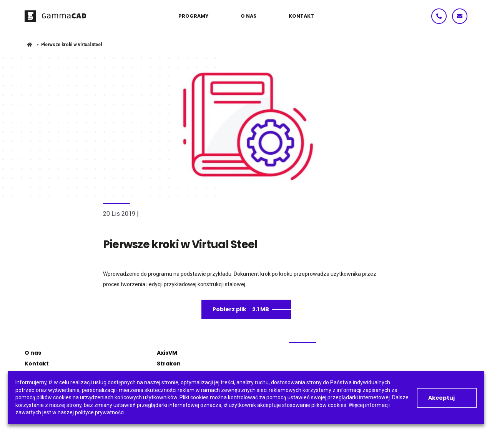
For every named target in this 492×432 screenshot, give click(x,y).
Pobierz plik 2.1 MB (241, 309)
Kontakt (37, 363)
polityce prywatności (100, 412)
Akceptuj (441, 398)
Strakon (169, 363)
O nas (33, 353)
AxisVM (167, 353)
